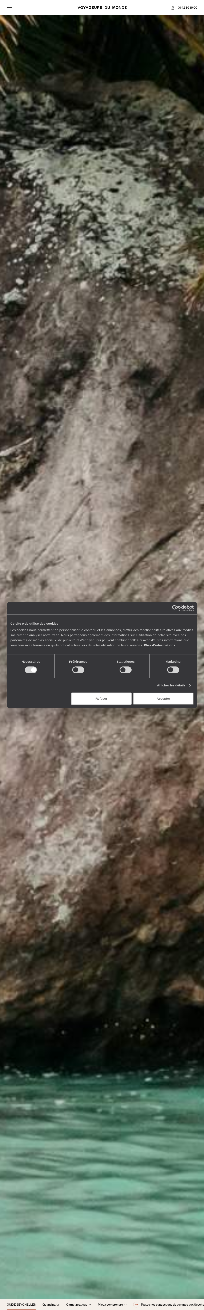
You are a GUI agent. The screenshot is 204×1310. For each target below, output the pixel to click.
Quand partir (51, 1304)
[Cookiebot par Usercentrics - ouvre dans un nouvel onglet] (175, 608)
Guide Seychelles (21, 1304)
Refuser (101, 698)
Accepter (163, 698)
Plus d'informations (159, 645)
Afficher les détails (171, 685)
